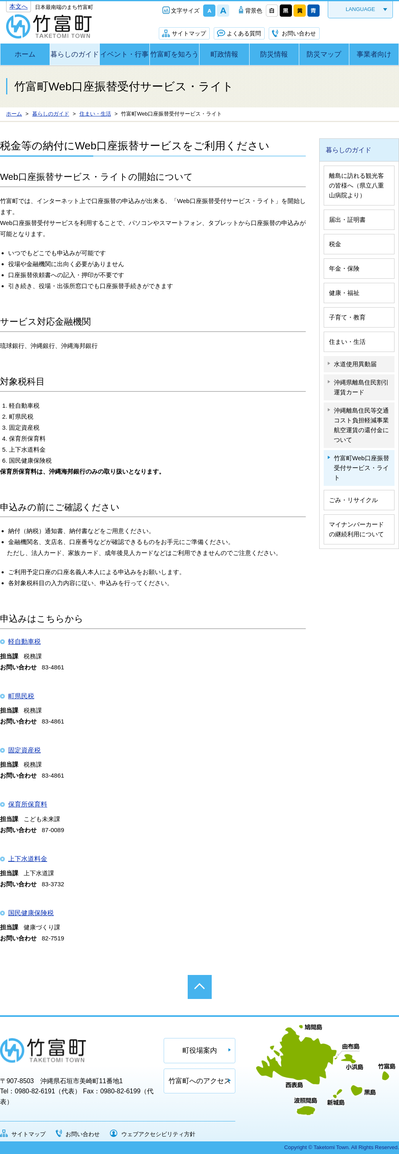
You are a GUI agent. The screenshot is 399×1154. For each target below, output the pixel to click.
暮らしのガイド (74, 54)
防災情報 (274, 54)
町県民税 (21, 696)
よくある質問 (244, 33)
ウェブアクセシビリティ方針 (158, 1134)
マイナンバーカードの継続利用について (356, 529)
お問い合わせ (299, 33)
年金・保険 (344, 268)
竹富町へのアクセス (200, 1081)
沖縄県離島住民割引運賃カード (361, 387)
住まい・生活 (347, 341)
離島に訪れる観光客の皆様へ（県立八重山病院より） (356, 185)
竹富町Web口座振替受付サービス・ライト (361, 468)
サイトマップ (189, 33)
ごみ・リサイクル (353, 499)
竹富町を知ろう (174, 54)
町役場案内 (199, 1050)
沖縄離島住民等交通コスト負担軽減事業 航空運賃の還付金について (361, 425)
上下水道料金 (27, 858)
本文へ (18, 6)
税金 (335, 243)
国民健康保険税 (31, 912)
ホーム (25, 54)
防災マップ (324, 54)
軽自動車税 (24, 641)
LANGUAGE (360, 9)
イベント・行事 (124, 54)
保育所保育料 (27, 804)
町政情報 (224, 54)
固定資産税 (24, 750)
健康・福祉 (344, 292)
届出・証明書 (347, 219)
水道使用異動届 (355, 364)
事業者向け (374, 54)
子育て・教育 (347, 317)
